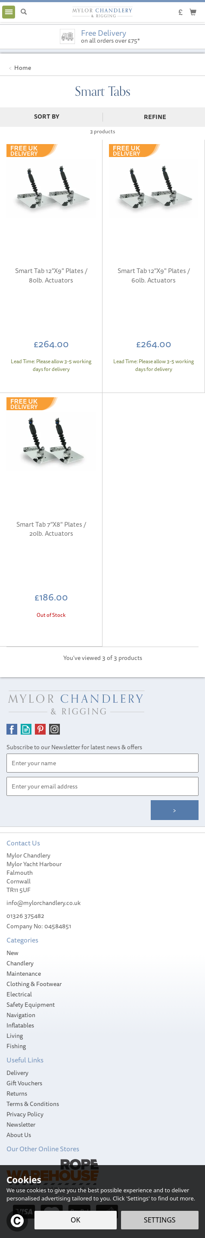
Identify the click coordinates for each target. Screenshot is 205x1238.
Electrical (19, 994)
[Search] (23, 12)
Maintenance (23, 973)
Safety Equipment (30, 1004)
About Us (18, 1135)
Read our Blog (26, 729)
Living (14, 1035)
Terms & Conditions (32, 1104)
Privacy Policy (24, 1114)
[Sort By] (50, 116)
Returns (16, 1093)
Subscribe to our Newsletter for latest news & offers (74, 747)
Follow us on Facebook (11, 729)
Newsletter (20, 1124)
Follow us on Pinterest (40, 729)
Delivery (17, 1072)
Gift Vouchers (24, 1083)
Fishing (16, 1046)
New (12, 953)
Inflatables (20, 1025)
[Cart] (192, 11)
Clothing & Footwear (34, 984)
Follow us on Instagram (54, 729)
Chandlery (20, 963)
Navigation (20, 1015)
